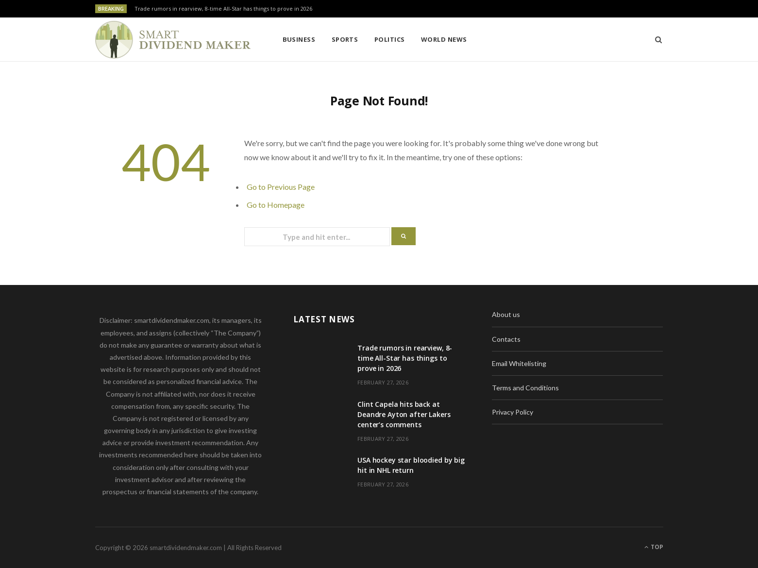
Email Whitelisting (519, 363)
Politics (389, 39)
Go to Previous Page (281, 186)
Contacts (506, 339)
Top (653, 547)
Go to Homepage (275, 204)
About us (506, 314)
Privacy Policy (512, 412)
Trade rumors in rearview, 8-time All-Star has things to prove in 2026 (223, 8)
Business (299, 39)
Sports (345, 39)
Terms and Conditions (525, 388)
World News (444, 39)
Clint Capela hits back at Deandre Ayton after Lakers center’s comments (403, 414)
